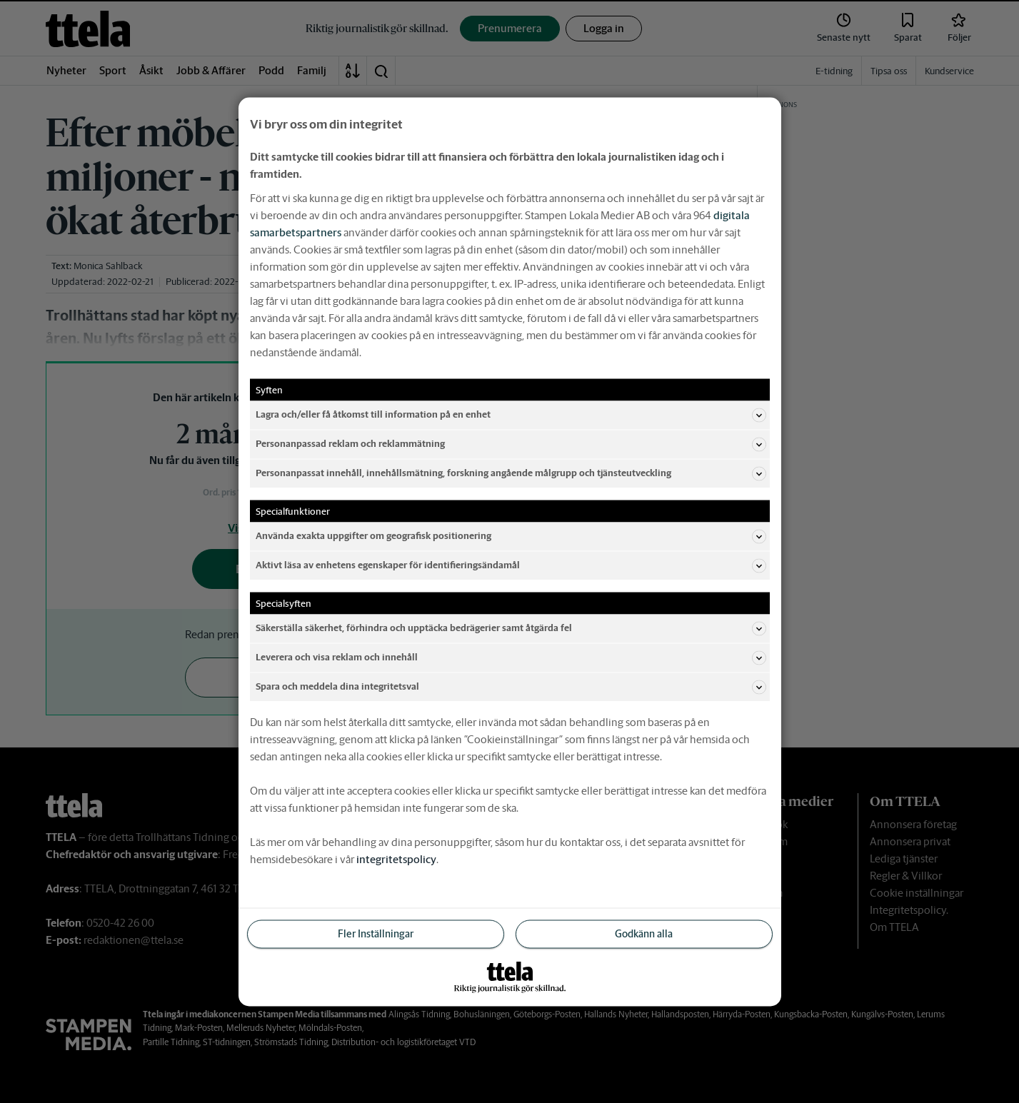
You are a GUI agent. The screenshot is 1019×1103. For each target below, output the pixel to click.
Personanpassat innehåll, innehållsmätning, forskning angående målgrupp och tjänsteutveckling (511, 473)
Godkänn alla (644, 933)
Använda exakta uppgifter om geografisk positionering (511, 536)
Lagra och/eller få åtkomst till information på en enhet (511, 415)
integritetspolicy (396, 858)
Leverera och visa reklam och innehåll (511, 657)
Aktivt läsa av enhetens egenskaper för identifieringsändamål (511, 565)
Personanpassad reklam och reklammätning (511, 444)
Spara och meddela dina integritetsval (511, 687)
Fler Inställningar (375, 933)
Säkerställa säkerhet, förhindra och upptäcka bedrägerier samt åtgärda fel (511, 628)
